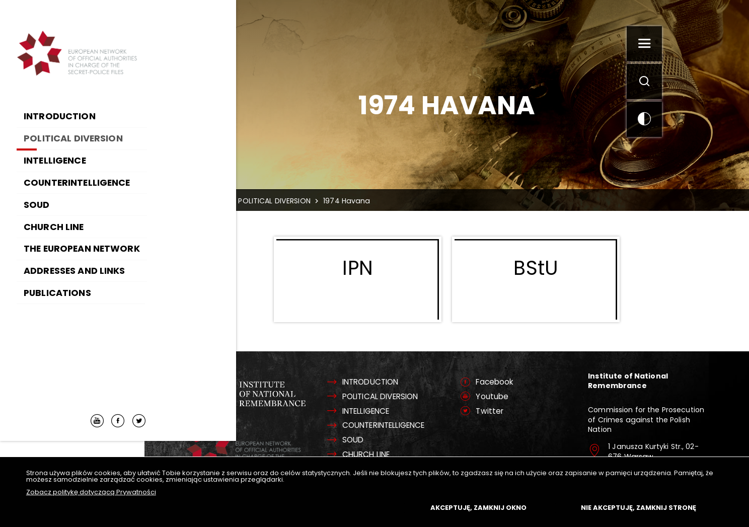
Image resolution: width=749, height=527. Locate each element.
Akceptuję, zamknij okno (478, 507)
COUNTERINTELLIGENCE (402, 426)
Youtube (502, 397)
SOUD (368, 441)
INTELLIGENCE (384, 412)
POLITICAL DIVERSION (294, 201)
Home (234, 201)
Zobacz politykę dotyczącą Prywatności (91, 492)
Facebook (506, 383)
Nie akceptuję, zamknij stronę (638, 507)
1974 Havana (367, 201)
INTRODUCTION (386, 383)
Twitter (500, 412)
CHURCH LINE (382, 455)
